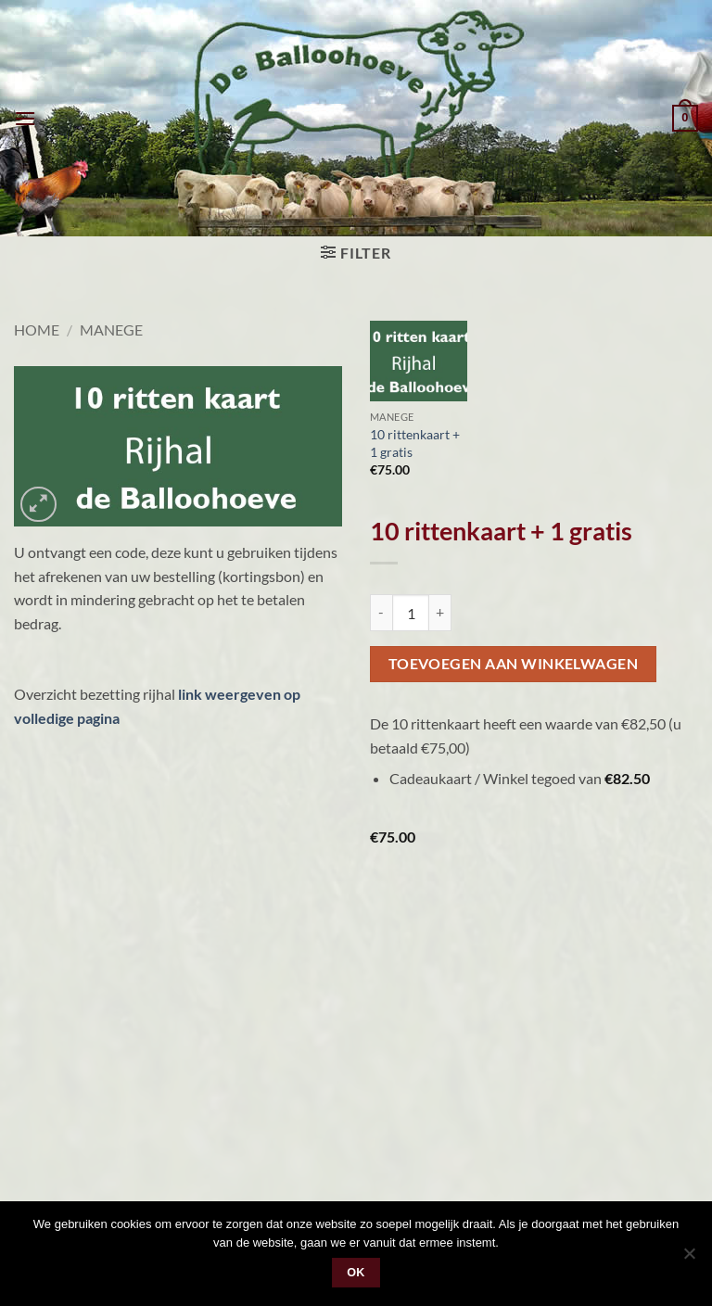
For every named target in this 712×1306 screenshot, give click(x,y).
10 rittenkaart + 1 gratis (415, 443)
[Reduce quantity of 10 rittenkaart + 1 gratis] (381, 612)
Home (36, 329)
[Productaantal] (410, 612)
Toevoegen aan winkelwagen (513, 663)
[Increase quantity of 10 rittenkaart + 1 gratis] (440, 612)
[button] (25, 118)
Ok (356, 1272)
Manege (111, 329)
